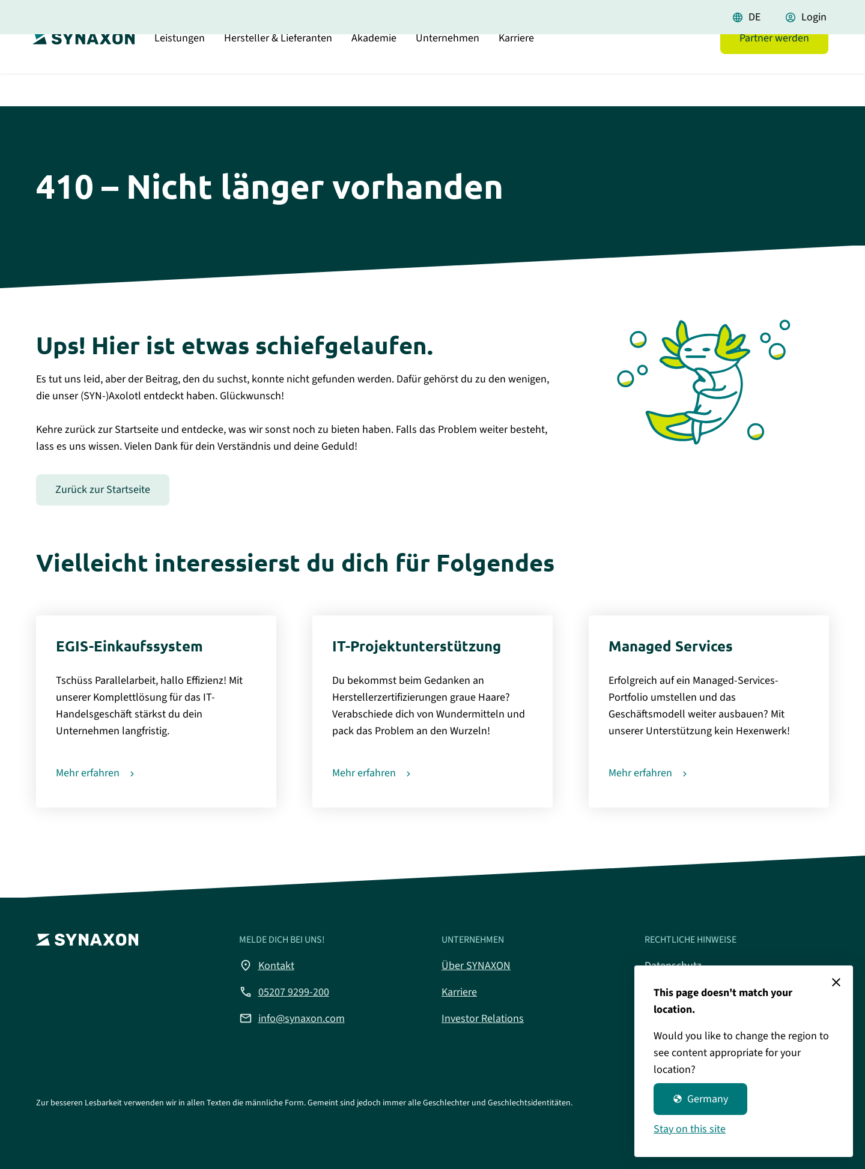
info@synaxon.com (292, 1018)
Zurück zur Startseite (102, 489)
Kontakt (266, 965)
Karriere (516, 68)
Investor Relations (483, 1018)
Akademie (373, 68)
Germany (700, 1099)
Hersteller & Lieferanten (278, 68)
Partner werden (774, 68)
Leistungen (179, 68)
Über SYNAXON (476, 965)
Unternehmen (447, 68)
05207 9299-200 (284, 992)
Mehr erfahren (88, 773)
